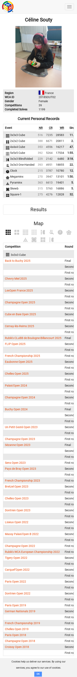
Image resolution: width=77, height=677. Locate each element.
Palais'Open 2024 (16, 385)
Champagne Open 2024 (20, 397)
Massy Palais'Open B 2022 (22, 534)
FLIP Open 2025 (15, 344)
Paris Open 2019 (15, 605)
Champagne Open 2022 (20, 546)
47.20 (73, 147)
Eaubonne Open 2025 (18, 361)
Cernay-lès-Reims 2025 (19, 326)
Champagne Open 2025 (20, 302)
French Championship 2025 (22, 355)
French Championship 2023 (22, 480)
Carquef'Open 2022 (17, 569)
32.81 (73, 194)
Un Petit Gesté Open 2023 (21, 427)
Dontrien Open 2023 (17, 510)
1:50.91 (72, 176)
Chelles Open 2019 (17, 629)
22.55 (73, 164)
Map (38, 223)
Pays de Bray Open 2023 (20, 468)
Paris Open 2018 (15, 635)
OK (38, 674)
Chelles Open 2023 (17, 498)
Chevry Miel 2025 (16, 278)
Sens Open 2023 (15, 462)
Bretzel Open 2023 (16, 486)
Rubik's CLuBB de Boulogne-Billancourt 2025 (33, 338)
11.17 (73, 135)
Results (38, 209)
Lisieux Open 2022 (16, 522)
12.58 (73, 170)
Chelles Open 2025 (17, 373)
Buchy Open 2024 (16, 409)
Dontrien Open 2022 (17, 593)
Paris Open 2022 (15, 581)
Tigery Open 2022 (16, 557)
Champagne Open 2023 (20, 439)
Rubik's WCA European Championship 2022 (32, 551)
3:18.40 (72, 158)
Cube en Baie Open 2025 (20, 314)
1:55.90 (72, 152)
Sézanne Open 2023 (17, 445)
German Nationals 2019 (20, 611)
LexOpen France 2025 (19, 290)
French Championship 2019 (22, 623)
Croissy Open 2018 (17, 647)
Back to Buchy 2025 (17, 260)
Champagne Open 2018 (20, 641)
